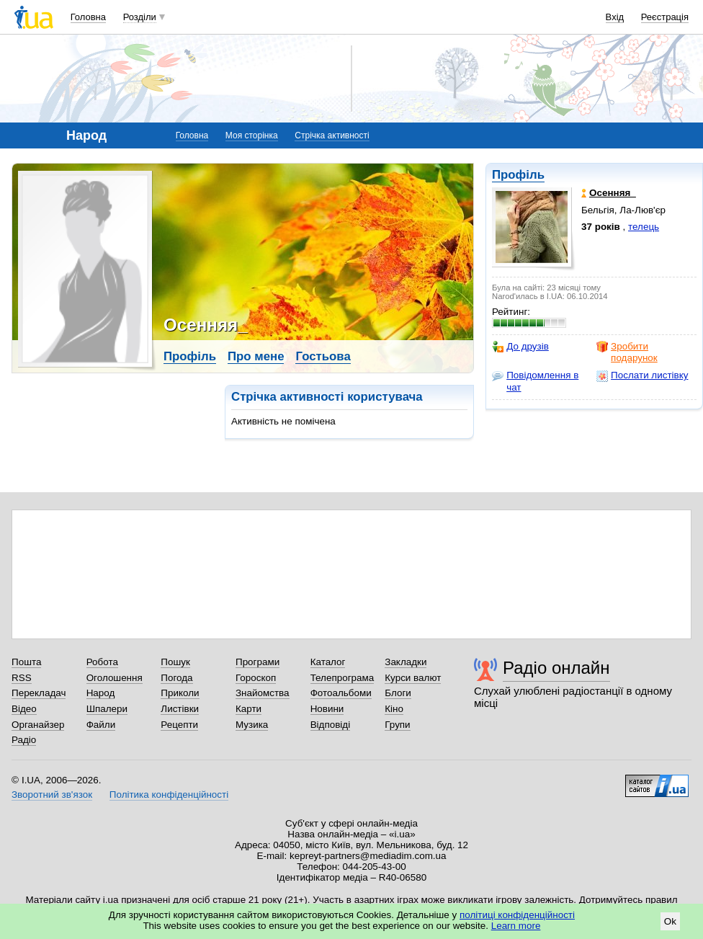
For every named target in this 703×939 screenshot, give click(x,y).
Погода (176, 677)
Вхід (615, 17)
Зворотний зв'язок (52, 794)
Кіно (394, 708)
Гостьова (322, 356)
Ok (670, 921)
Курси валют (413, 677)
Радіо (24, 739)
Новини (327, 708)
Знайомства (263, 692)
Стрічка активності (332, 135)
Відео (24, 708)
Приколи (180, 692)
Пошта (26, 662)
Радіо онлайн (556, 667)
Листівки (180, 708)
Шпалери (106, 708)
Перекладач (39, 692)
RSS (22, 677)
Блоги (398, 692)
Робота (102, 662)
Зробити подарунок (627, 352)
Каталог (328, 662)
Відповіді (330, 724)
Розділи (139, 17)
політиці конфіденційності (517, 914)
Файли (101, 724)
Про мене (256, 356)
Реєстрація (665, 17)
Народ (100, 692)
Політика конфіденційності (168, 794)
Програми (257, 662)
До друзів (520, 346)
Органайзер (38, 724)
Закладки (405, 662)
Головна (88, 17)
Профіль (518, 175)
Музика (252, 724)
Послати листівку (642, 375)
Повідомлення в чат (535, 381)
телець (643, 226)
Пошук (175, 662)
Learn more (516, 925)
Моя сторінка (251, 135)
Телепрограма (342, 677)
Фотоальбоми (341, 692)
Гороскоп (256, 677)
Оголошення (114, 677)
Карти (248, 708)
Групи (397, 724)
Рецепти (179, 724)
